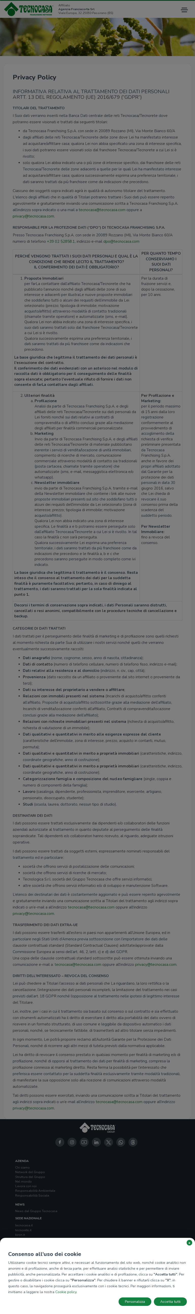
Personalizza (135, 1301)
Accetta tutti (170, 1301)
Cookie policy (65, 1292)
